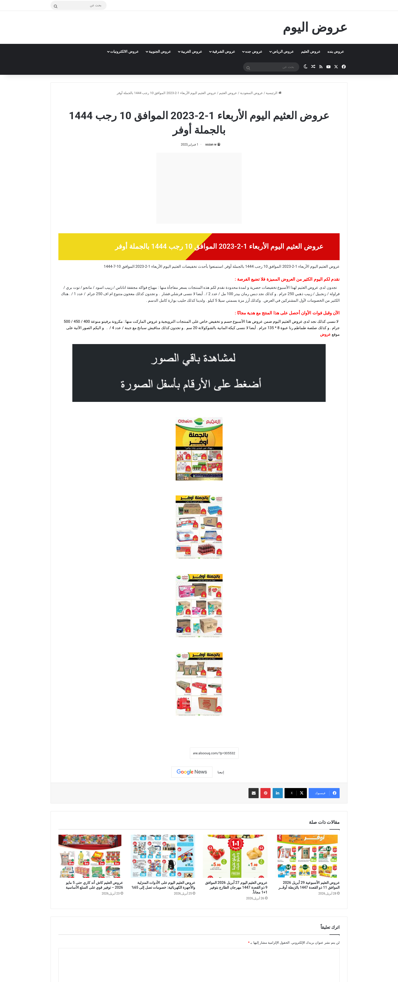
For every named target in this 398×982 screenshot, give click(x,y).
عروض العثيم (310, 51)
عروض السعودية (251, 93)
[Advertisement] (199, 188)
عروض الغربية (191, 51)
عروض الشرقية (223, 51)
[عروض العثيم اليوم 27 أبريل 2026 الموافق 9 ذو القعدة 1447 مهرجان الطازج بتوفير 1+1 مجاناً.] (235, 856)
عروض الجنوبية (160, 51)
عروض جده (253, 51)
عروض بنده (335, 51)
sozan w (211, 144)
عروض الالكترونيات (124, 51)
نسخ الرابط (174, 753)
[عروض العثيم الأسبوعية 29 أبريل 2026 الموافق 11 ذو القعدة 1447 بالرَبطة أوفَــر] (307, 856)
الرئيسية (273, 93)
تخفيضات (189, 266)
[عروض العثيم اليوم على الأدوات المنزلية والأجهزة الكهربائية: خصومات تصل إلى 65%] (163, 856)
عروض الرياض (283, 51)
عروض (325, 334)
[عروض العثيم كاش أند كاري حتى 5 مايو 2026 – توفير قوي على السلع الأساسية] (90, 856)
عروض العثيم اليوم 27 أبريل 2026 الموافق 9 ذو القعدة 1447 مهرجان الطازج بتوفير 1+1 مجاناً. (236, 887)
